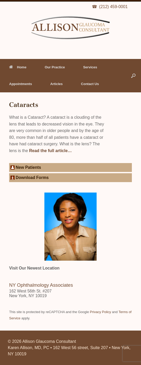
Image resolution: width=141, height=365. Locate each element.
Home (17, 67)
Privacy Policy (100, 312)
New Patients (28, 167)
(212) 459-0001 (113, 6)
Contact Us (90, 84)
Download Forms (32, 177)
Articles (56, 84)
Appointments (20, 84)
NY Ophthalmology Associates (41, 285)
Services (90, 67)
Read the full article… (50, 150)
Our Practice (55, 67)
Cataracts (23, 105)
